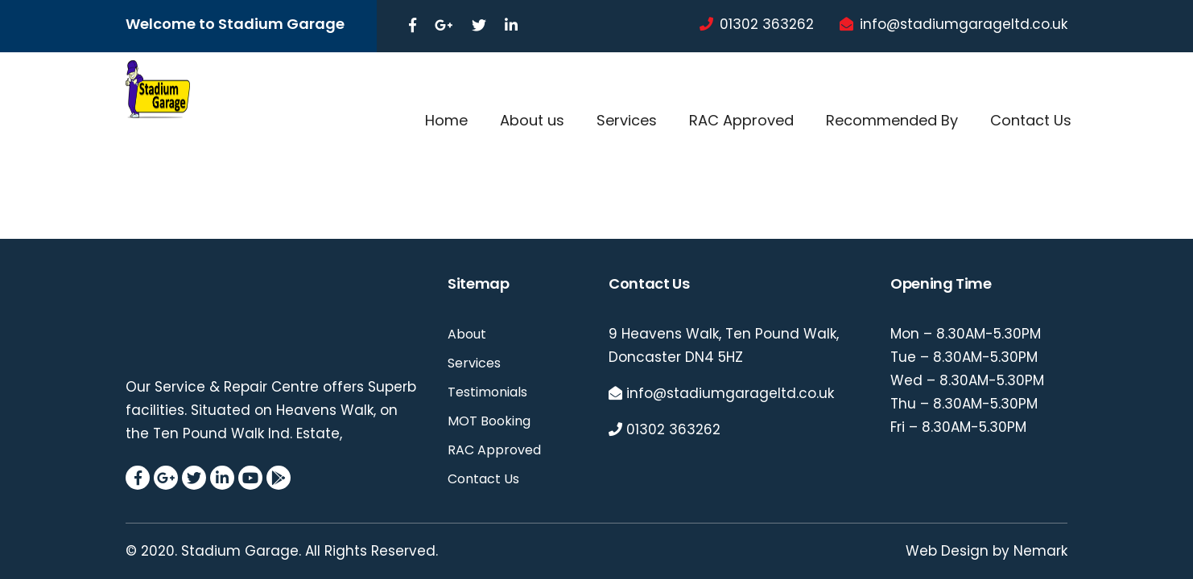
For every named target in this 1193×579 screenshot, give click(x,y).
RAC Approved (741, 120)
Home (446, 120)
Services (626, 120)
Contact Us (1030, 120)
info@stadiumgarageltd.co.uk (963, 24)
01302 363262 (767, 24)
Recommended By (892, 120)
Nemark (1040, 551)
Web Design (947, 551)
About (467, 334)
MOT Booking (489, 421)
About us (532, 120)
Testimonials (487, 392)
